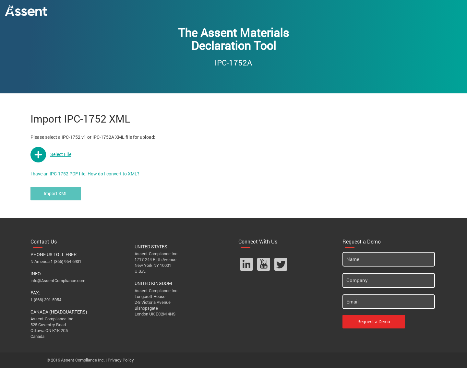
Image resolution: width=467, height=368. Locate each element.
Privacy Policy (121, 359)
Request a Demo (373, 321)
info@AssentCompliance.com (57, 280)
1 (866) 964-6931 (66, 261)
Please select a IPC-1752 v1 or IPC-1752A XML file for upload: (92, 137)
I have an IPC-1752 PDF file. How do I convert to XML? (84, 174)
